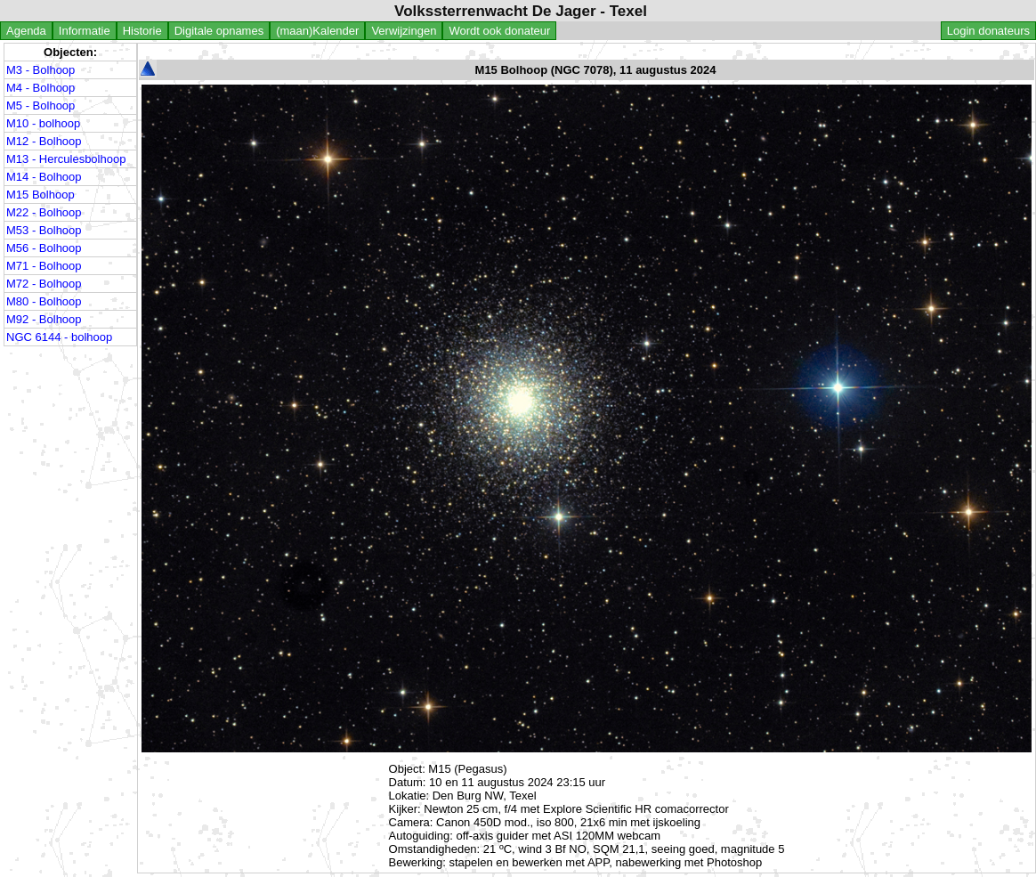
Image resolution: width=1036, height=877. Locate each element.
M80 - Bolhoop (44, 301)
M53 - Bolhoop (44, 230)
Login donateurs (988, 30)
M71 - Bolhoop (44, 265)
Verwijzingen (403, 30)
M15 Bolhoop (40, 194)
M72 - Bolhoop (44, 283)
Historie (142, 30)
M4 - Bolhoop (40, 87)
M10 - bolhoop (43, 123)
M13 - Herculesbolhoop (65, 159)
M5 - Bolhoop (40, 105)
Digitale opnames (218, 30)
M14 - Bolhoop (44, 176)
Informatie (84, 30)
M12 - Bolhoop (44, 141)
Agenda (26, 30)
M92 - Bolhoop (44, 319)
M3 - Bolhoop (40, 70)
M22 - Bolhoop (44, 212)
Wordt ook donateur (499, 30)
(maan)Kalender (317, 30)
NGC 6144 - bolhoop (59, 337)
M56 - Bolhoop (44, 248)
